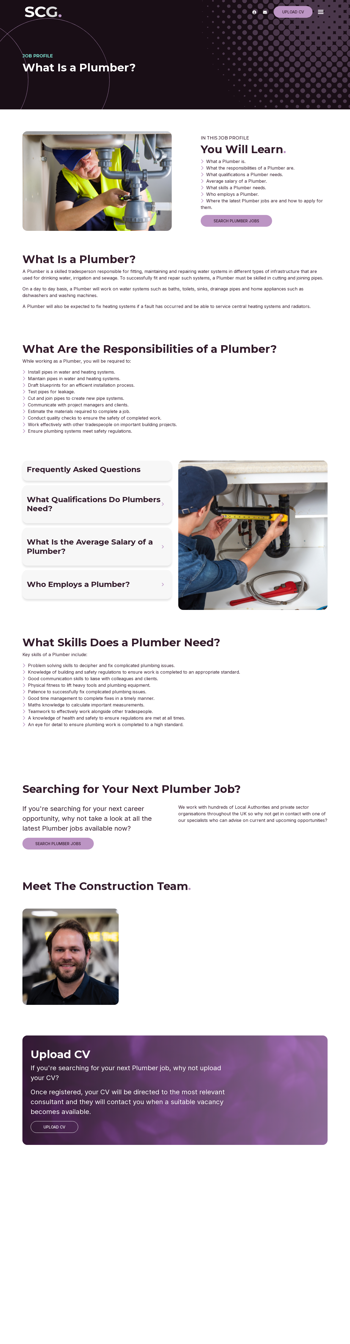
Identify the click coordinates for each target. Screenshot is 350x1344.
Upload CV (293, 12)
